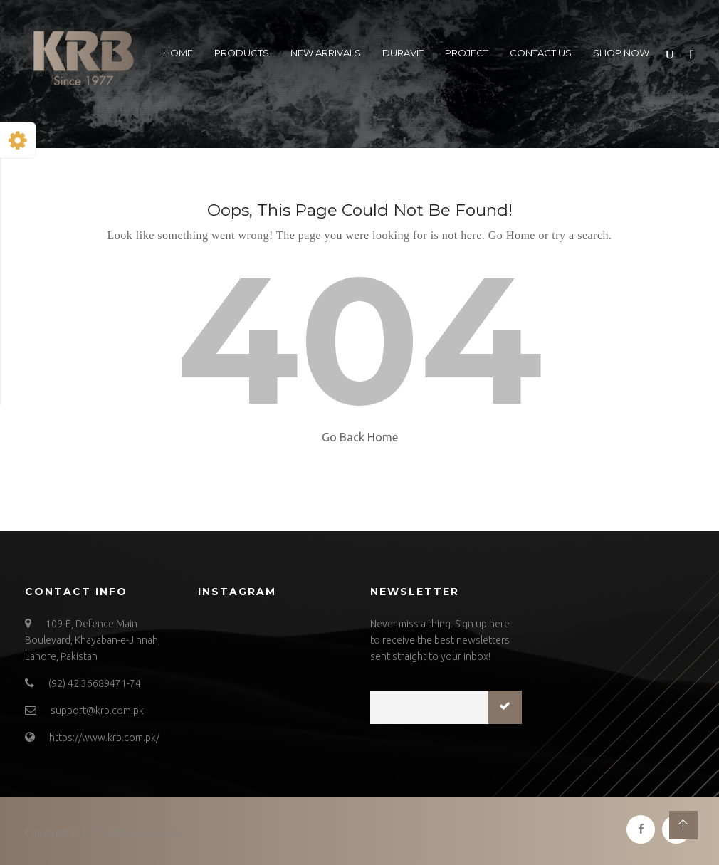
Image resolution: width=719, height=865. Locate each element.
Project (466, 52)
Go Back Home (360, 437)
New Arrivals (325, 52)
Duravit (403, 52)
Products (241, 52)
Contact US (541, 52)
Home (178, 52)
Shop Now (621, 52)
